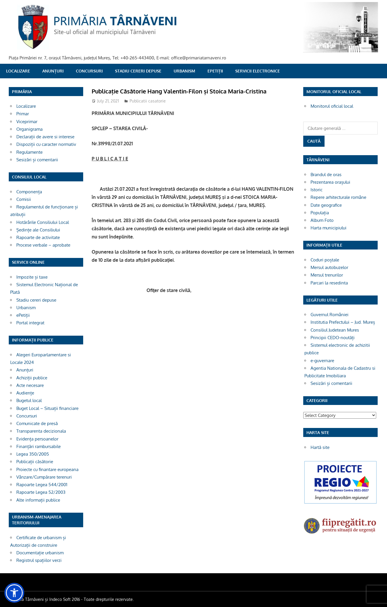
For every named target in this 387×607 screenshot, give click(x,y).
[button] (14, 592)
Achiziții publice (31, 378)
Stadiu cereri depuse (138, 70)
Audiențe (25, 393)
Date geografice (326, 205)
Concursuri (89, 70)
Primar (22, 113)
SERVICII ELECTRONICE (257, 70)
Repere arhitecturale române (338, 197)
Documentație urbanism (40, 552)
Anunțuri (53, 70)
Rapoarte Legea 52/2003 (40, 492)
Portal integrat (30, 322)
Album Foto (322, 220)
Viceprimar (26, 121)
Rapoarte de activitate (38, 237)
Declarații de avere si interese (45, 136)
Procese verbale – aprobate (43, 245)
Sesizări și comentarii (37, 159)
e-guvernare (322, 360)
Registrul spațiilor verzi (39, 560)
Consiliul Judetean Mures (335, 330)
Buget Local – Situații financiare (47, 408)
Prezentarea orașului (330, 182)
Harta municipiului (328, 228)
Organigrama (29, 129)
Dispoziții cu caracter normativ (46, 144)
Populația (320, 212)
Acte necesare (30, 385)
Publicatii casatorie (148, 100)
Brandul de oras (326, 174)
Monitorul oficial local (332, 106)
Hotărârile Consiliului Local (42, 222)
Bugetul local (29, 400)
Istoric (316, 189)
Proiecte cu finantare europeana (47, 469)
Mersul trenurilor (327, 275)
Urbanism (184, 70)
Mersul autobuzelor (329, 267)
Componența (29, 191)
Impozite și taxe (32, 277)
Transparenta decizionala (41, 431)
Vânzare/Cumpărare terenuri (44, 477)
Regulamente (29, 152)
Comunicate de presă (37, 423)
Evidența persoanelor (37, 439)
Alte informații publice (38, 500)
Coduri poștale (325, 260)
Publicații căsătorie (34, 461)
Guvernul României (329, 314)
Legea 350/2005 (32, 454)
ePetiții (215, 70)
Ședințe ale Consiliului (38, 230)
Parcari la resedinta (329, 283)
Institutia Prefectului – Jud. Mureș (343, 322)
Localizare (18, 70)
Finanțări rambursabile (38, 446)
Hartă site (320, 447)
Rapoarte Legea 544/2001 (41, 484)
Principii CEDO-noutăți (333, 337)
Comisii (23, 199)
